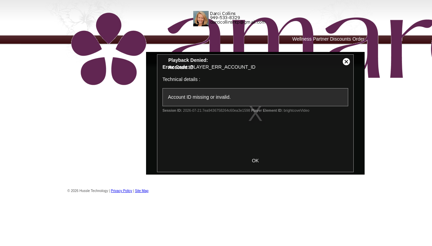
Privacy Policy (121, 191)
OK (255, 160)
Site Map (141, 191)
